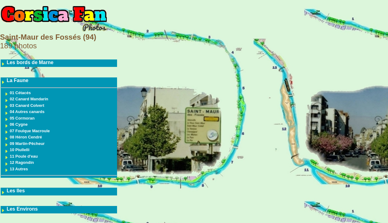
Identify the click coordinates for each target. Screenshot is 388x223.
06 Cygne (16, 124)
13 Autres (16, 169)
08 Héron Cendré (23, 137)
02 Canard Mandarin (26, 99)
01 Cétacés (17, 92)
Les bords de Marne (27, 62)
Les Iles (13, 190)
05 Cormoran (19, 118)
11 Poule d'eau (21, 156)
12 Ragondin (19, 162)
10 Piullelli (16, 149)
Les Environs (19, 209)
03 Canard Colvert (24, 105)
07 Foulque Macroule (27, 131)
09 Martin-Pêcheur (24, 143)
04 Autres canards (24, 111)
